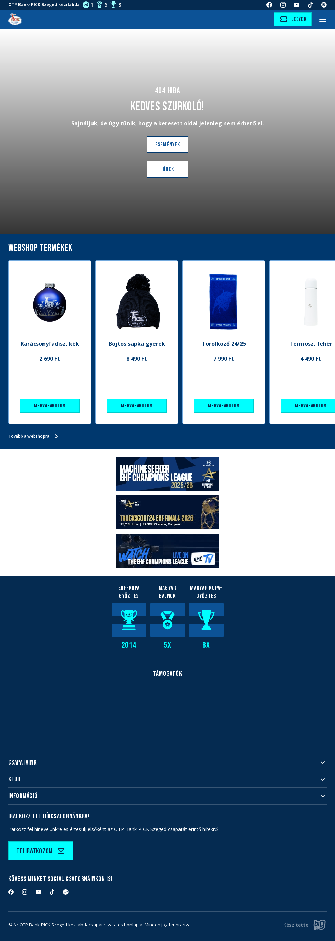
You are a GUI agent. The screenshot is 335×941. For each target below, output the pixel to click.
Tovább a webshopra (34, 436)
